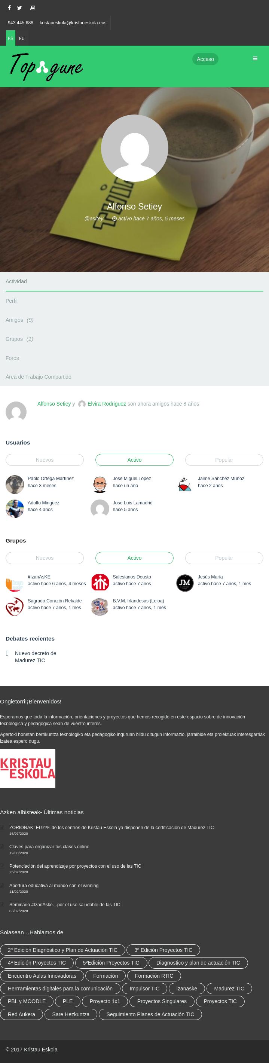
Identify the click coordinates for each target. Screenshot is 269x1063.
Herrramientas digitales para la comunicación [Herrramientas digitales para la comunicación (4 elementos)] (60, 989)
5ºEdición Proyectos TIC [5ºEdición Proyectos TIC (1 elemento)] (111, 963)
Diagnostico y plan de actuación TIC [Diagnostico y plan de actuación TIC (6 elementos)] (198, 963)
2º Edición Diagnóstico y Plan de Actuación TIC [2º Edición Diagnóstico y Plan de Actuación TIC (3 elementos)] (62, 950)
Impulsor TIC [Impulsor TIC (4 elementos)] (145, 989)
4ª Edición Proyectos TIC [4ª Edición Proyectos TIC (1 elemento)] (37, 963)
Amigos (21, 319)
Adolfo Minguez (43, 502)
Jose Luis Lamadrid (133, 502)
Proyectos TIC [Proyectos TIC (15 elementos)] (220, 1001)
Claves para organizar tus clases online (49, 846)
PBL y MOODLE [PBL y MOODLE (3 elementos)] (27, 1001)
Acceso (205, 59)
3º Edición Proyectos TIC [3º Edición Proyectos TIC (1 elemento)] (163, 950)
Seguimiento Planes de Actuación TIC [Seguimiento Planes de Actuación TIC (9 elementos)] (151, 1014)
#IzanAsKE (39, 577)
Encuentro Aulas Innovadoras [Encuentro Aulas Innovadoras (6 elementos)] (42, 976)
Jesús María (210, 577)
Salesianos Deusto (132, 577)
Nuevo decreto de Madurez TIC (35, 656)
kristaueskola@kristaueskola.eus (73, 22)
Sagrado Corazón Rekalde (55, 601)
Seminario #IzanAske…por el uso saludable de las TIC (64, 904)
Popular (224, 460)
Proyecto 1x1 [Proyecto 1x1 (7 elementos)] (105, 1001)
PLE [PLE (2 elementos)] (68, 1001)
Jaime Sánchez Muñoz (221, 478)
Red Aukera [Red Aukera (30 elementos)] (21, 1014)
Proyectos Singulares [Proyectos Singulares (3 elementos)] (162, 1001)
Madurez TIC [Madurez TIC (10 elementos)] (229, 989)
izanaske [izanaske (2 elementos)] (187, 989)
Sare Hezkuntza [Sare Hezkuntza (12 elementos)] (71, 1014)
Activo (134, 460)
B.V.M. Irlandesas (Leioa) (138, 601)
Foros (12, 358)
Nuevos (45, 460)
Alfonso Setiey (54, 404)
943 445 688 (20, 22)
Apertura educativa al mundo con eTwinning (53, 885)
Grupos (21, 338)
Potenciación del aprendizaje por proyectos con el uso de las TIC (75, 866)
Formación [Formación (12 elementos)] (105, 976)
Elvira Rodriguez (107, 404)
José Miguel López (132, 478)
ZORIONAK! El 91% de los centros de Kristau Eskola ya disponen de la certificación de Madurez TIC (111, 827)
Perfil (12, 301)
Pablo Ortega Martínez (51, 478)
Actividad (16, 281)
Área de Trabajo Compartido (38, 377)
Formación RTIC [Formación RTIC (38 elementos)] (154, 976)
